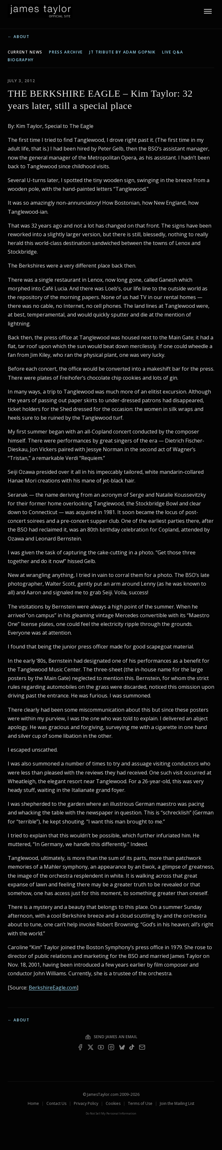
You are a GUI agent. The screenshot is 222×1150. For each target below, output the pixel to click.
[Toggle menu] (207, 11)
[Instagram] (111, 1047)
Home (33, 1103)
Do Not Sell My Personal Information (111, 1113)
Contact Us (56, 1103)
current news (25, 52)
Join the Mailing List (177, 1103)
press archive (66, 52)
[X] (90, 1047)
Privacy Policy (86, 1103)
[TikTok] (132, 1047)
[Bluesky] (121, 1047)
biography (21, 60)
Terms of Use (140, 1103)
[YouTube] (101, 1047)
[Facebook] (80, 1047)
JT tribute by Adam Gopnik (122, 52)
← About (19, 36)
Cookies (113, 1103)
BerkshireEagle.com (53, 987)
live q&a (172, 52)
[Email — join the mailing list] (142, 1047)
